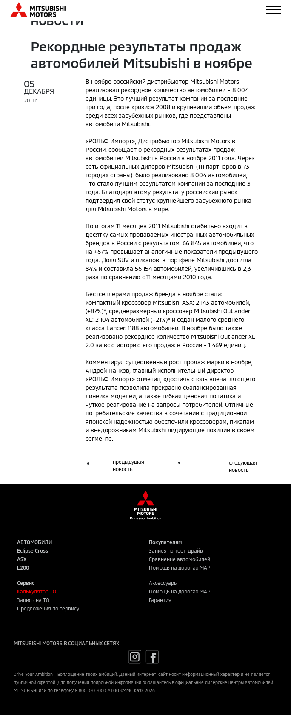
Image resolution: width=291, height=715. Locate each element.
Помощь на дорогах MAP (179, 567)
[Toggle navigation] (273, 9)
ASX (21, 559)
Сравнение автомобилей (179, 559)
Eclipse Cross (32, 550)
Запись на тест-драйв (176, 550)
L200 (23, 567)
